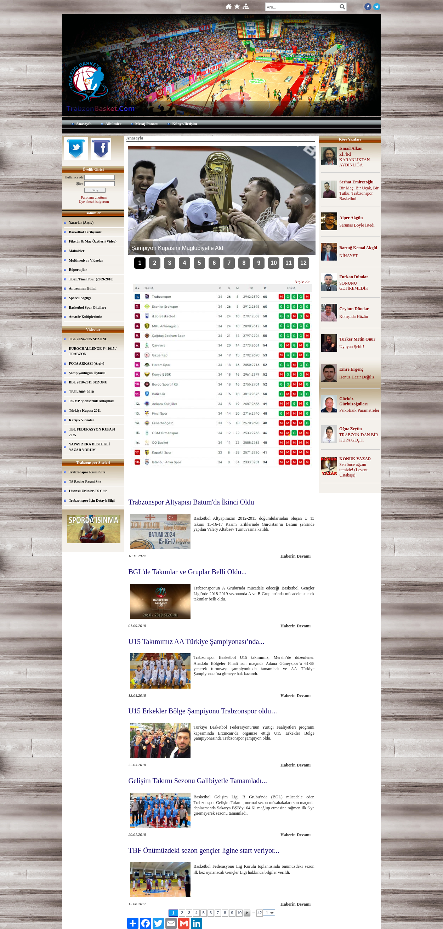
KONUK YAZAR (355, 458)
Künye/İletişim (184, 123)
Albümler (113, 123)
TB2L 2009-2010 (81, 392)
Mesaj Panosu (147, 123)
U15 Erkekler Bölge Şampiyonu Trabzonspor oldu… (203, 711)
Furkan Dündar (353, 276)
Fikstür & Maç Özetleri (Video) (93, 241)
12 (303, 263)
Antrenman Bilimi (83, 288)
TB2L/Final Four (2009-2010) (91, 279)
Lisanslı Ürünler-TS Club (88, 491)
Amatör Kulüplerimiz (85, 317)
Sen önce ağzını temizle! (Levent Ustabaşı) (353, 470)
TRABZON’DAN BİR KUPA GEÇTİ (358, 437)
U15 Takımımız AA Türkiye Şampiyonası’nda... (197, 641)
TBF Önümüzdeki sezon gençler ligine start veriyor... (204, 850)
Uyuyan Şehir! (351, 346)
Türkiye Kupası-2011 (85, 410)
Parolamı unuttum (94, 197)
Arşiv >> (301, 281)
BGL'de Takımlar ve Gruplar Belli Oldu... (188, 572)
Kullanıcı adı (74, 177)
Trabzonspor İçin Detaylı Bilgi (92, 500)
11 (288, 263)
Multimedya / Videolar (86, 260)
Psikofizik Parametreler (359, 410)
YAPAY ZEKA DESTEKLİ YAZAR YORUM (89, 447)
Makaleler (77, 251)
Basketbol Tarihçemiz (85, 232)
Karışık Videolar (81, 420)
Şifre (79, 184)
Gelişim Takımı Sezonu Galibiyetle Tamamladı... (198, 781)
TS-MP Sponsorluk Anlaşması (91, 401)
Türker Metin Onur (357, 339)
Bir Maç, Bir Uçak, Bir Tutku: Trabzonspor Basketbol (359, 193)
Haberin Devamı (295, 556)
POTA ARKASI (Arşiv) (86, 363)
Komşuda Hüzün (353, 316)
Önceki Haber (138, 199)
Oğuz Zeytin (350, 428)
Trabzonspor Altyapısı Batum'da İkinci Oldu (191, 502)
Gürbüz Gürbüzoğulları (353, 401)
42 (259, 913)
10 (274, 263)
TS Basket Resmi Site (85, 482)
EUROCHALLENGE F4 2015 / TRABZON (93, 351)
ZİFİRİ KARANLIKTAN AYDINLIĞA (354, 159)
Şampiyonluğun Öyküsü (87, 373)
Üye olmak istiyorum (94, 202)
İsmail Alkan (351, 148)
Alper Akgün (351, 217)
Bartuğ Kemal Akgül (358, 247)
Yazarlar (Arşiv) (81, 222)
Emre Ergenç (351, 369)
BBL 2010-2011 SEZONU (88, 382)
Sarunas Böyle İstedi (356, 225)
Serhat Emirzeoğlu (356, 181)
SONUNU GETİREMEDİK (353, 286)
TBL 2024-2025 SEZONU (88, 339)
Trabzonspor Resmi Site (87, 472)
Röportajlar (78, 270)
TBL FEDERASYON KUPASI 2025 (92, 432)
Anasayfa (84, 123)
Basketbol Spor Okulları (87, 307)
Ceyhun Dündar (354, 308)
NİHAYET (348, 255)
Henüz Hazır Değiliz (356, 377)
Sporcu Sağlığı (80, 298)
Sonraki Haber (306, 199)
